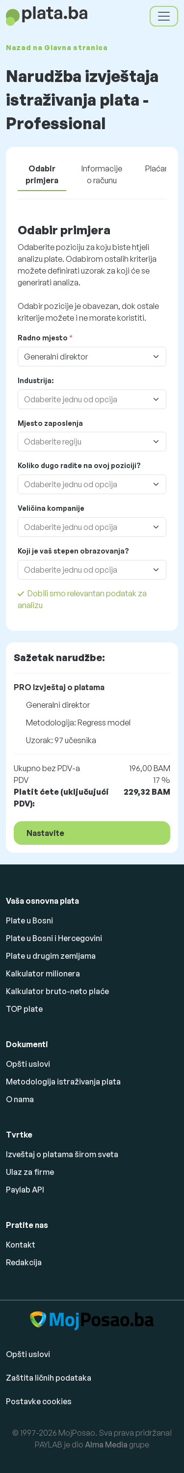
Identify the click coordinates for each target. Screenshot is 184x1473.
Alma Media (106, 1444)
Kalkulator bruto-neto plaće (57, 991)
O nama (20, 1099)
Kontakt (20, 1245)
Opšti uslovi (28, 1064)
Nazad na (57, 47)
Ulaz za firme (30, 1172)
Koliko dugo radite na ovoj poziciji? (79, 465)
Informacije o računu (101, 174)
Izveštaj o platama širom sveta (62, 1154)
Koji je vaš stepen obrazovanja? (73, 551)
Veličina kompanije (51, 508)
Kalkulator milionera (43, 973)
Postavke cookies (39, 1401)
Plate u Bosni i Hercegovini (54, 938)
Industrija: (35, 380)
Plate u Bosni (29, 920)
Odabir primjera (42, 174)
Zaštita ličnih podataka (48, 1378)
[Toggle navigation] (164, 16)
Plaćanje (160, 168)
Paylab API (25, 1190)
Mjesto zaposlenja (50, 423)
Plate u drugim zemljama (51, 956)
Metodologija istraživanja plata (63, 1081)
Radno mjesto (43, 338)
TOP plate (24, 1009)
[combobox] (82, 399)
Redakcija (24, 1262)
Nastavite (45, 833)
